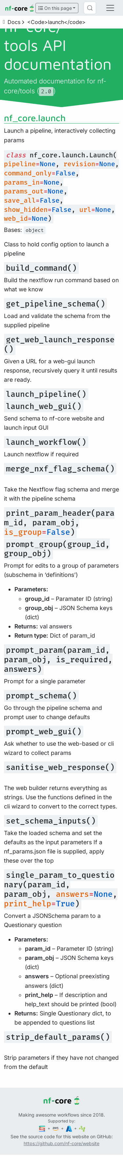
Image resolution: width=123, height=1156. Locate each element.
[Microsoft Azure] (69, 1128)
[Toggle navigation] (110, 8)
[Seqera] (42, 1128)
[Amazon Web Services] (56, 1128)
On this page (55, 8)
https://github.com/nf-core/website (61, 1143)
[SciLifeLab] (82, 1128)
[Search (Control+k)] (90, 8)
